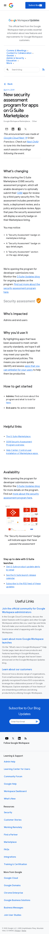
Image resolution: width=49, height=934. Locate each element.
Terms (24, 931)
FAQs (6, 849)
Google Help (10, 784)
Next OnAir (33, 141)
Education (13, 60)
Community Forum (13, 776)
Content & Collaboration (20, 53)
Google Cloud (11, 878)
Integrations (10, 857)
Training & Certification (15, 864)
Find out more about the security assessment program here (22, 288)
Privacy (17, 931)
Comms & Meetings (17, 50)
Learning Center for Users (17, 769)
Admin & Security (16, 58)
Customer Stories (12, 820)
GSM (19, 193)
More (10, 63)
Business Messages (13, 907)
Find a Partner (11, 834)
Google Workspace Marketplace (17, 121)
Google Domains (12, 885)
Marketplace (10, 842)
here (8, 402)
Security (8, 812)
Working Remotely (13, 827)
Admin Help (9, 761)
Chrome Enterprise (13, 893)
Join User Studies (12, 915)
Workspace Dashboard (15, 791)
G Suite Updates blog (28, 276)
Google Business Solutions (17, 900)
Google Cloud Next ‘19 (15, 137)
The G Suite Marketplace (18, 436)
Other (34, 121)
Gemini (11, 55)
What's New (10, 798)
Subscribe (35, 5)
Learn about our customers (17, 669)
